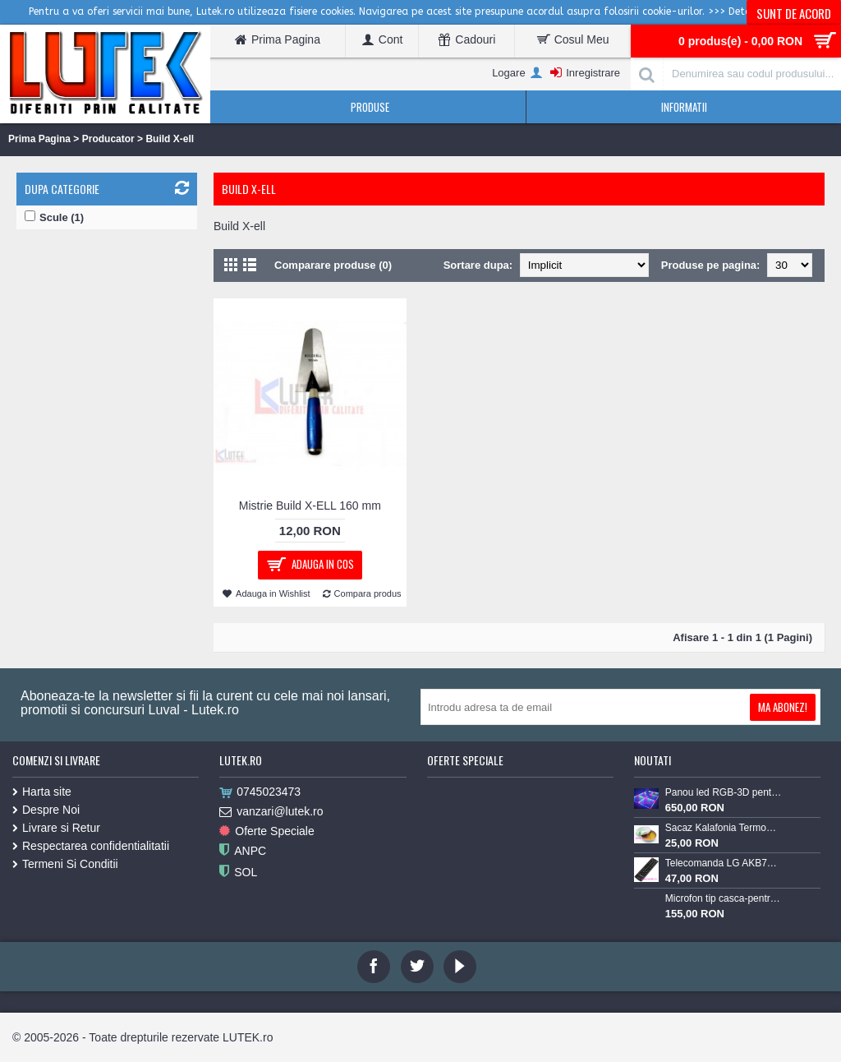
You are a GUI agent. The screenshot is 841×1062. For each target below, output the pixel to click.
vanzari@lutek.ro (271, 812)
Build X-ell (169, 139)
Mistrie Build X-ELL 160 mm (310, 505)
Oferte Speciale (267, 831)
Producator (108, 139)
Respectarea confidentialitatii (90, 845)
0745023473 (260, 792)
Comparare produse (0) (333, 265)
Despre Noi (46, 809)
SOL (238, 872)
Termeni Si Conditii (65, 863)
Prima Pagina (39, 139)
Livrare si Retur (56, 827)
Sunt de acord (793, 13)
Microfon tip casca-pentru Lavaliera (723, 898)
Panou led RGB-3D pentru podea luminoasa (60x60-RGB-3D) (723, 792)
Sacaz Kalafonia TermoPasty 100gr (723, 827)
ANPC (242, 851)
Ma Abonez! (782, 707)
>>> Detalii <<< (744, 11)
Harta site (41, 791)
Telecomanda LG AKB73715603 (723, 863)
